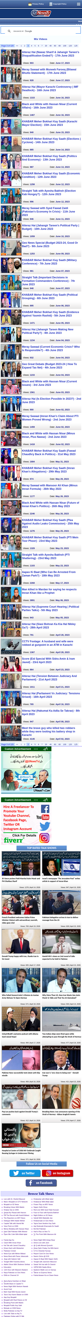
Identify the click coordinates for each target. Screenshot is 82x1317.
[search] (39, 26)
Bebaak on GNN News (12, 1303)
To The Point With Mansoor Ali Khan (45, 1229)
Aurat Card (8, 1284)
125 (75, 40)
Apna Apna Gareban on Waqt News (15, 1276)
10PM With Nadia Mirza (42, 1262)
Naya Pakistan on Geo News (14, 1267)
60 (55, 40)
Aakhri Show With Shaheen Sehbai (17, 1259)
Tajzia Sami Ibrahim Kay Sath (44, 1218)
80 (59, 40)
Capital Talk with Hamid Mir (14, 1218)
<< (17, 40)
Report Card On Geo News (44, 1248)
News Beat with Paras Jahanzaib (16, 1251)
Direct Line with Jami (41, 1237)
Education (7, 1262)
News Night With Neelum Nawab (16, 1281)
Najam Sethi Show (40, 1202)
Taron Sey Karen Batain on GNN (16, 1289)
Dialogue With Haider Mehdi (14, 1215)
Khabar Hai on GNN (11, 1204)
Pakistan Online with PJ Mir (14, 1311)
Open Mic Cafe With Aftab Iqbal (15, 1229)
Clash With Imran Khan (12, 1237)
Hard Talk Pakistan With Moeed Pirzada (15, 1226)
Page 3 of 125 (7, 40)
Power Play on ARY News (43, 1199)
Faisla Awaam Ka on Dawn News (46, 1270)
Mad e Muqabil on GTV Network (16, 1196)
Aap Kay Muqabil (10, 1292)
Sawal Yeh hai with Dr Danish (44, 1259)
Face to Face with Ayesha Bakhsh (46, 1207)
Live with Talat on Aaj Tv (13, 1308)
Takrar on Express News (43, 1267)
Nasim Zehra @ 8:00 (41, 1251)
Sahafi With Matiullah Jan (43, 1213)
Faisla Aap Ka (9, 1235)
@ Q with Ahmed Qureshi (43, 1240)
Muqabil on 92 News (11, 1199)
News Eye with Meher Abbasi (14, 1248)
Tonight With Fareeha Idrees (14, 1256)
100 (64, 40)
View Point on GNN (11, 1221)
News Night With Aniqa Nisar (44, 1235)
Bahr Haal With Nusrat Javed (14, 1286)
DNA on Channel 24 (11, 1270)
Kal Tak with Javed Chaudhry (14, 1240)
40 (50, 40)
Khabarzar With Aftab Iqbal (44, 1196)
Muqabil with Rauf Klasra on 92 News (15, 1295)
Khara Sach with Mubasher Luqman (14, 1243)
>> (2, 43)
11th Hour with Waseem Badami (16, 1264)
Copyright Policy (59, 4)
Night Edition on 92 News (43, 1210)
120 (70, 40)
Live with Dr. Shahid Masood (14, 1194)
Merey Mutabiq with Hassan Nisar (16, 1223)
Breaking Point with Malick (13, 1297)
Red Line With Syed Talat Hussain (46, 1204)
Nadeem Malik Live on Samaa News (45, 1265)
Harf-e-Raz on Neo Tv (42, 1226)
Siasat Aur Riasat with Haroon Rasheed (15, 1207)
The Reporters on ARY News (14, 1213)
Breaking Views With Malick (14, 1202)
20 (46, 40)
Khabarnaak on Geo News (43, 1215)
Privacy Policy (38, 4)
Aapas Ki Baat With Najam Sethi (46, 1254)
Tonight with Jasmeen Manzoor (45, 1256)
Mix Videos (40, 33)
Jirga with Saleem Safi (12, 1254)
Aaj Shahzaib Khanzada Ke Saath (46, 1221)
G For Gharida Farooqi (42, 1245)
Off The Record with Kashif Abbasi (16, 1210)
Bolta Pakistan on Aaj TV (13, 1305)
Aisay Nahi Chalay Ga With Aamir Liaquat (46, 1243)
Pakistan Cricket (10, 1245)
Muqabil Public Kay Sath (13, 1300)
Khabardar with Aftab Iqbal (43, 1194)
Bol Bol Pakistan (40, 1223)
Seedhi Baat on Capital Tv (13, 1278)
